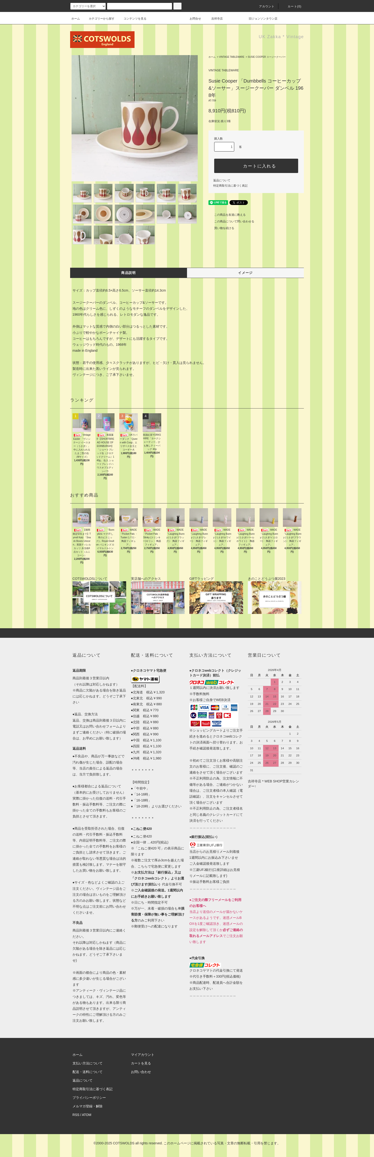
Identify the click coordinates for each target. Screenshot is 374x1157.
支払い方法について (88, 1063)
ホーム (75, 18)
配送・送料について (88, 1072)
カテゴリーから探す (98, 18)
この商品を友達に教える (227, 214)
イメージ (245, 273)
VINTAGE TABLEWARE (231, 57)
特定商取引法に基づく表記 (230, 185)
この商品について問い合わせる (231, 221)
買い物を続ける (221, 228)
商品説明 (128, 273)
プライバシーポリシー (89, 1097)
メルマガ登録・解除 (88, 1106)
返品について (221, 180)
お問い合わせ (141, 1072)
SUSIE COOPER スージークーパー (267, 57)
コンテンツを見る (132, 18)
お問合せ (198, 18)
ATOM (86, 1115)
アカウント (264, 6)
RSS (76, 1115)
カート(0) (291, 6)
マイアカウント (142, 1055)
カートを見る (141, 1063)
